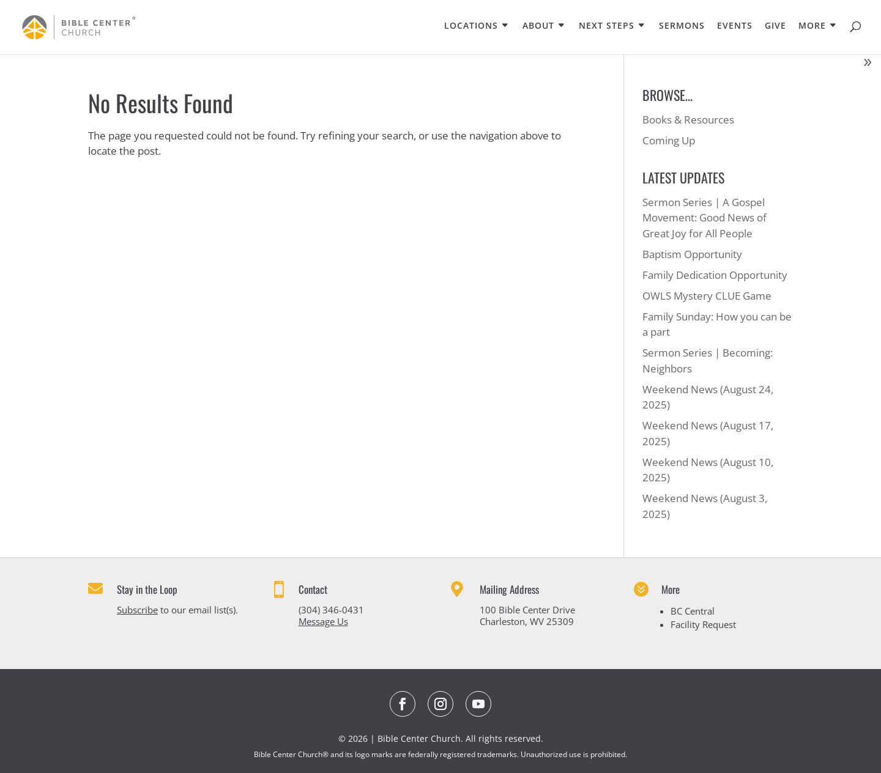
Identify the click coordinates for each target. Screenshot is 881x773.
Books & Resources (688, 120)
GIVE (775, 26)
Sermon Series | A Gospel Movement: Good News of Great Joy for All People (704, 217)
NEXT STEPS (606, 26)
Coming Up (668, 140)
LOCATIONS (471, 26)
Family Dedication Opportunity (714, 275)
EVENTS (735, 26)
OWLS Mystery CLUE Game (706, 296)
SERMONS (682, 26)
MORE (812, 26)
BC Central (693, 611)
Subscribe (137, 610)
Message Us (323, 621)
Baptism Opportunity (692, 254)
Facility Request (703, 624)
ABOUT (538, 26)
